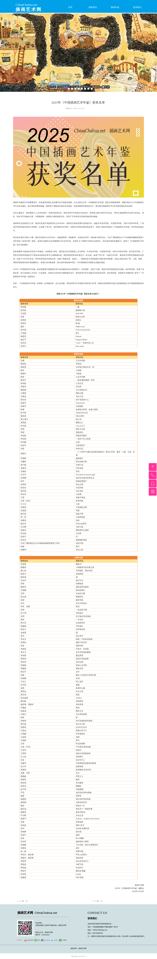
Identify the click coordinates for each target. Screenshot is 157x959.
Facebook (47, 940)
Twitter (56, 940)
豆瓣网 (64, 940)
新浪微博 (30, 940)
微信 (38, 940)
